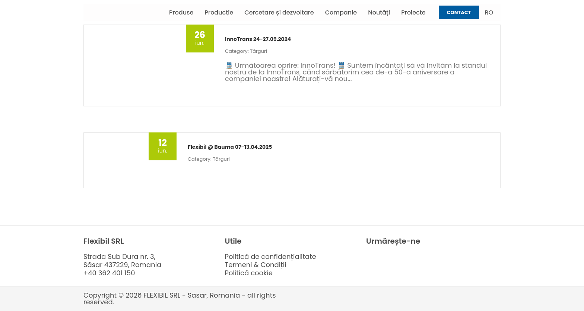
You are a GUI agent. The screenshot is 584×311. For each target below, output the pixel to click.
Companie (341, 12)
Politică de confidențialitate (270, 256)
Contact (459, 12)
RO (489, 12)
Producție (219, 12)
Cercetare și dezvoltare (279, 12)
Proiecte (413, 12)
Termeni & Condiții (255, 264)
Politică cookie (249, 273)
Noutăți (379, 12)
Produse (181, 12)
